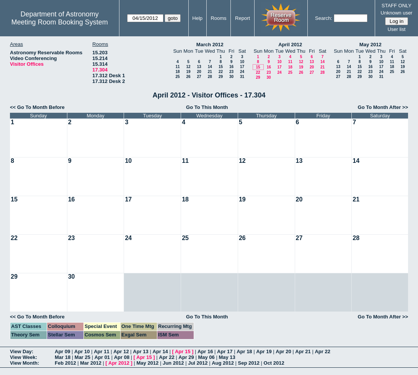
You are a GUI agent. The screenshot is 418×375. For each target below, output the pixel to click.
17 (242, 67)
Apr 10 (82, 351)
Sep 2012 (249, 363)
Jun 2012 (173, 363)
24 (242, 72)
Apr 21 (302, 351)
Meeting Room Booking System (59, 22)
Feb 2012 (65, 363)
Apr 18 (244, 351)
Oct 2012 (274, 363)
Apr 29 (186, 357)
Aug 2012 (223, 363)
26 (188, 77)
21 (210, 72)
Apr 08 (121, 357)
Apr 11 (101, 351)
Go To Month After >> (383, 107)
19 (188, 72)
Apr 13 (140, 351)
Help (197, 18)
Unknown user (396, 13)
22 (221, 72)
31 (242, 77)
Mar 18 (62, 357)
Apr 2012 (118, 363)
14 (210, 67)
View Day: (21, 351)
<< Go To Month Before (37, 107)
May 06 (206, 357)
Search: (323, 18)
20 (199, 72)
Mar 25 (82, 357)
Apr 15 (182, 351)
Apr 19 (263, 351)
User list (396, 29)
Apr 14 (160, 351)
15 (221, 67)
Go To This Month (207, 107)
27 (199, 77)
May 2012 (370, 44)
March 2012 (210, 44)
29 (221, 77)
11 (177, 67)
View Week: (23, 357)
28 (210, 77)
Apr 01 (102, 357)
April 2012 (290, 44)
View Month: (24, 363)
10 (242, 62)
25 (177, 77)
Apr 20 (283, 351)
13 (199, 67)
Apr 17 (224, 351)
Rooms (218, 18)
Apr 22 (322, 351)
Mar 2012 (90, 363)
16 (231, 67)
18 (177, 72)
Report (242, 18)
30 (231, 77)
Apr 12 (121, 351)
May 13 (227, 357)
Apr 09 (62, 351)
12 (188, 67)
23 (231, 72)
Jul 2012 (197, 363)
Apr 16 (205, 351)
